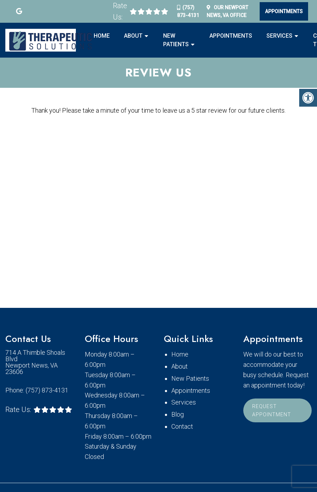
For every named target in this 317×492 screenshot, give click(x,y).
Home (102, 35)
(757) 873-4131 (47, 390)
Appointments (284, 11)
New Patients (176, 40)
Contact (182, 426)
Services (279, 35)
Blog (177, 414)
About (133, 35)
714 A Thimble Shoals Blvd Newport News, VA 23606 (35, 362)
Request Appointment (271, 410)
